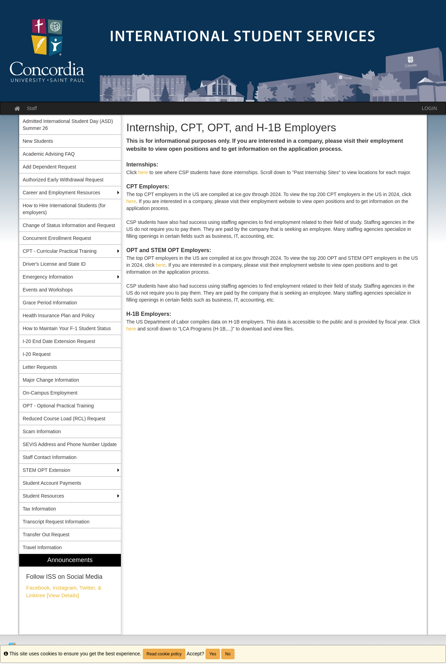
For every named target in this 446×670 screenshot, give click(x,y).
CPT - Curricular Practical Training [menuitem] (60, 251)
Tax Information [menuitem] (39, 509)
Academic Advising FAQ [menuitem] (49, 154)
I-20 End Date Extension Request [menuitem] (59, 341)
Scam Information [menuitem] (42, 431)
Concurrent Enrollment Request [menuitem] (57, 238)
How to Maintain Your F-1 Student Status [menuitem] (67, 328)
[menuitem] (70, 594)
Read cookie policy (164, 654)
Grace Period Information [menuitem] (50, 302)
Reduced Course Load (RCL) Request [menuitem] (64, 418)
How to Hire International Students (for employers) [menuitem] (64, 209)
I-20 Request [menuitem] (37, 354)
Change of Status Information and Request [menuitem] (69, 225)
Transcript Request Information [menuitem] (56, 521)
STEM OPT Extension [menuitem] (46, 470)
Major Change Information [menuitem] (51, 380)
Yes (212, 654)
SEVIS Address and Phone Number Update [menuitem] (70, 444)
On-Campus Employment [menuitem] (50, 393)
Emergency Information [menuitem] (48, 277)
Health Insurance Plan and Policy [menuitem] (58, 315)
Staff (32, 108)
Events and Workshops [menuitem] (48, 290)
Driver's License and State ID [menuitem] (54, 264)
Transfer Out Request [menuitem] (46, 534)
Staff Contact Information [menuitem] (50, 457)
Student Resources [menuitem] (43, 496)
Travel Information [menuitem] (42, 547)
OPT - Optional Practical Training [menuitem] (58, 405)
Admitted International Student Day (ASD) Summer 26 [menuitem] (68, 124)
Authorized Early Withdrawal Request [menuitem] (63, 179)
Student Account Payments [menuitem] (52, 483)
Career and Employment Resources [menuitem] (61, 192)
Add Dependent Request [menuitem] (49, 167)
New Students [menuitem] (38, 141)
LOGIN (429, 108)
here (143, 172)
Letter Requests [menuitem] (40, 367)
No (227, 654)
